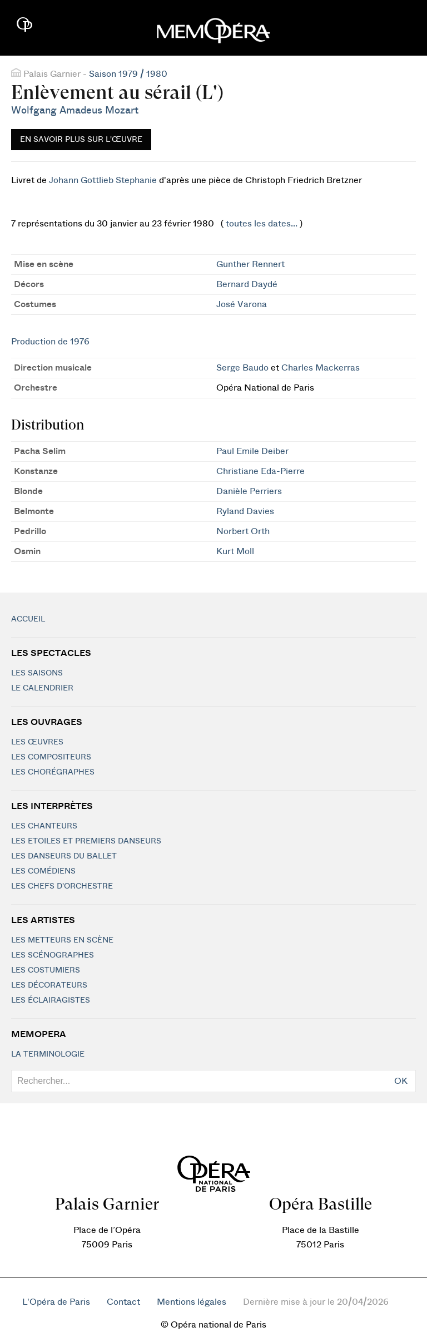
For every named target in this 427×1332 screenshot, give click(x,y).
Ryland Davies (245, 511)
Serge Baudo (242, 367)
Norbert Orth (243, 531)
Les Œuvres (37, 742)
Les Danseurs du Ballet (64, 856)
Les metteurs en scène (62, 940)
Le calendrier (42, 688)
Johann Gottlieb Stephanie (103, 180)
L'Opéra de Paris (56, 1302)
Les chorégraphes (53, 772)
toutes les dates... (261, 223)
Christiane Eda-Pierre (260, 471)
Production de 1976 (50, 341)
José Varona (241, 304)
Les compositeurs (51, 757)
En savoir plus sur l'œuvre (81, 140)
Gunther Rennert (250, 264)
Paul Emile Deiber (252, 451)
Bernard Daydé (246, 284)
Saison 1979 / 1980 (128, 74)
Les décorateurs (49, 985)
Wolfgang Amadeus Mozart (74, 110)
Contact (123, 1302)
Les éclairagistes (50, 1000)
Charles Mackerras (320, 367)
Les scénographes (52, 955)
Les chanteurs (44, 826)
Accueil (28, 619)
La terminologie (48, 1054)
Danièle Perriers (249, 491)
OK (401, 1081)
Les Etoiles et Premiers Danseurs (86, 841)
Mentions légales (191, 1302)
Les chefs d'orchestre (62, 886)
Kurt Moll (235, 551)
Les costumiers (45, 970)
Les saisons (37, 673)
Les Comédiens (43, 871)
